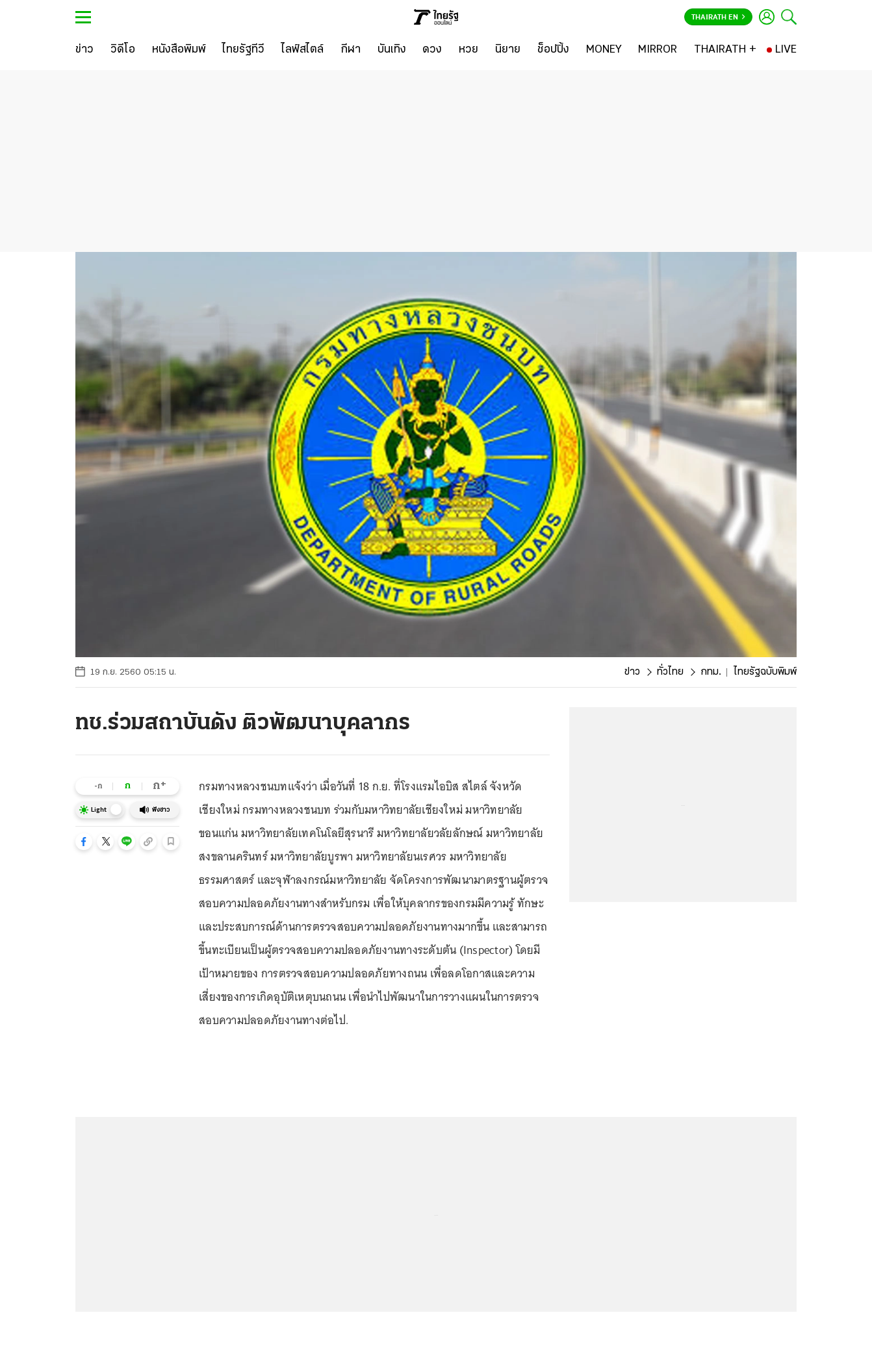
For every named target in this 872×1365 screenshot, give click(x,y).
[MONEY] (604, 50)
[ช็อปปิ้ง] (553, 50)
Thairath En (718, 17)
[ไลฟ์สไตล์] (302, 50)
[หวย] (468, 50)
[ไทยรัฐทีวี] (243, 50)
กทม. (710, 672)
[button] (83, 841)
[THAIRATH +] (725, 50)
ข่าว (632, 672)
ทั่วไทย (670, 672)
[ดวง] (432, 50)
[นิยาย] (507, 50)
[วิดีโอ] (122, 50)
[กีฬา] (350, 50)
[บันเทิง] (392, 50)
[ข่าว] (84, 50)
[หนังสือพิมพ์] (179, 50)
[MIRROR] (657, 50)
